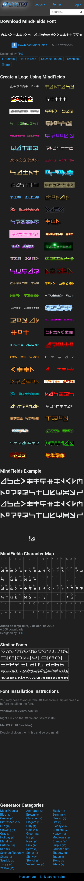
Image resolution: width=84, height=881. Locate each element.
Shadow (60, 853)
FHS (20, 54)
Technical (73, 59)
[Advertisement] (42, 767)
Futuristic (8, 59)
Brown (32, 814)
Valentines (35, 864)
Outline (7, 845)
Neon (31, 841)
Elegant (34, 822)
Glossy (59, 826)
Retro (31, 849)
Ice (30, 837)
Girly (31, 826)
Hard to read (28, 59)
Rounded (61, 849)
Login (77, 5)
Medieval (61, 837)
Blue (5, 814)
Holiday (7, 837)
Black (58, 811)
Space (58, 857)
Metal (6, 841)
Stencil (32, 860)
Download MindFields (29, 45)
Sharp (6, 64)
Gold (32, 830)
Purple (59, 845)
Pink (31, 845)
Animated (34, 811)
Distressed (10, 822)
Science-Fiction (51, 59)
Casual (6, 818)
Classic (59, 818)
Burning (59, 814)
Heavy (59, 833)
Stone (58, 860)
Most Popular (9, 811)
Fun (5, 826)
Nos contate (27, 877)
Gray (5, 833)
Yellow (7, 868)
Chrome (34, 818)
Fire (56, 822)
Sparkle (7, 860)
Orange (59, 841)
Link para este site (52, 877)
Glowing (8, 830)
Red (5, 849)
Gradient (60, 830)
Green (33, 833)
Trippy (6, 864)
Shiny (31, 857)
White (58, 864)
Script (32, 853)
